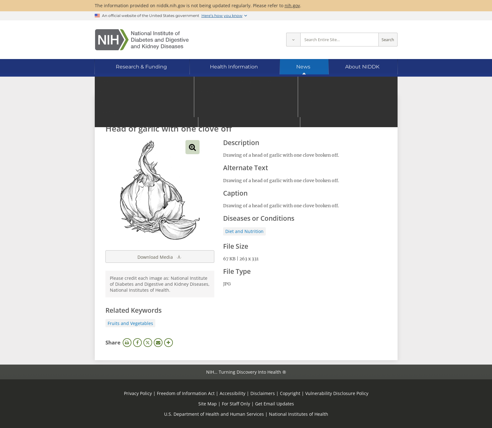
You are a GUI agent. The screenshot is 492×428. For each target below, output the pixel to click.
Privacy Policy (138, 393)
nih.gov (292, 5)
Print (127, 342)
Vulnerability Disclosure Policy (336, 393)
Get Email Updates (274, 404)
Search (388, 39)
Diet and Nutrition (244, 231)
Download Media (159, 256)
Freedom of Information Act (186, 393)
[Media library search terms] (236, 111)
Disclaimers (262, 393)
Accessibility (232, 393)
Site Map (207, 404)
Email (158, 342)
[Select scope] (293, 40)
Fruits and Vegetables (130, 323)
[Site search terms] (339, 40)
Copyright (290, 393)
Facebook (137, 342)
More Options (168, 342)
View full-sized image (192, 147)
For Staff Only (236, 404)
